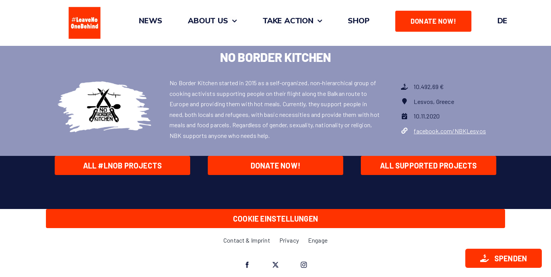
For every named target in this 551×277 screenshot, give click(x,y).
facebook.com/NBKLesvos (450, 130)
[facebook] (247, 265)
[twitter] (275, 265)
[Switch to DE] (502, 21)
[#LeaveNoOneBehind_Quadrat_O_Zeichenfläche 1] (84, 6)
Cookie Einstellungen (275, 218)
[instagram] (304, 265)
